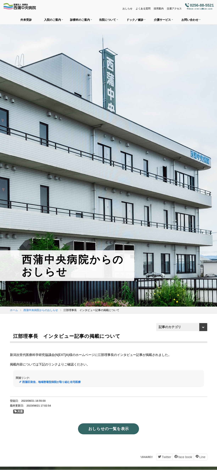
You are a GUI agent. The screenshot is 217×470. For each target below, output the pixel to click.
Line (202, 457)
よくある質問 (143, 8)
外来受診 (26, 19)
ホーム (14, 310)
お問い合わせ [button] (189, 19)
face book (185, 457)
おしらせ (127, 8)
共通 (20, 411)
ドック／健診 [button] (134, 19)
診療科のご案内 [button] (80, 19)
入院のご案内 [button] (52, 19)
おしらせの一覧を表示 (108, 429)
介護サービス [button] (162, 19)
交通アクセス (174, 8)
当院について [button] (107, 19)
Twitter (166, 457)
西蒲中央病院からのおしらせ (40, 310)
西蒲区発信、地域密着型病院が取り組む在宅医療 (51, 381)
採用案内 (159, 8)
